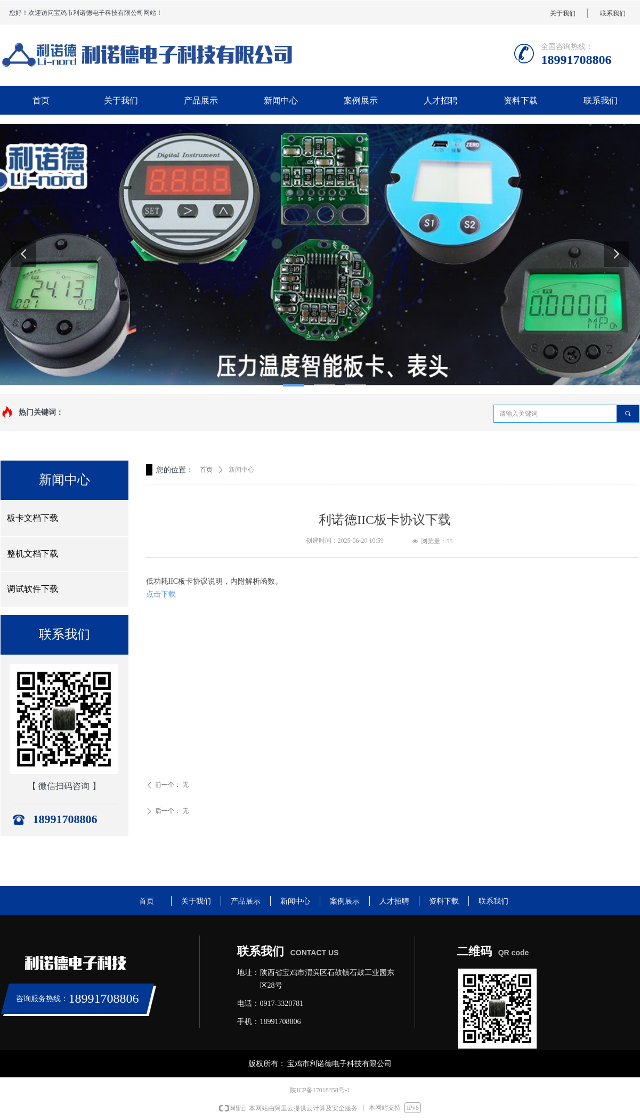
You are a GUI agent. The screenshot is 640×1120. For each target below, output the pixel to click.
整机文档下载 (32, 553)
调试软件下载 (32, 588)
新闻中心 (241, 469)
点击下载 (161, 594)
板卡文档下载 (32, 517)
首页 (206, 469)
